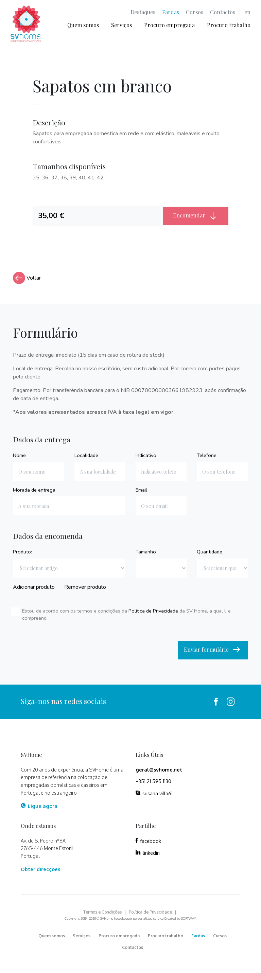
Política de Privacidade (153, 610)
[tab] (98, 216)
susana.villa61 (154, 793)
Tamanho (146, 551)
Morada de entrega (34, 489)
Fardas (170, 12)
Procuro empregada (169, 25)
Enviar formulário (213, 650)
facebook (148, 841)
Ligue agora (39, 806)
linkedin (148, 853)
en (247, 12)
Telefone (206, 455)
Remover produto (85, 587)
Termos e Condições (102, 912)
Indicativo (146, 455)
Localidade (86, 455)
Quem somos (83, 25)
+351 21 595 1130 (153, 781)
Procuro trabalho (228, 25)
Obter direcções (40, 869)
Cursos (194, 12)
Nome (19, 455)
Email (141, 489)
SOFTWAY (188, 918)
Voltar (27, 278)
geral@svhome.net (159, 769)
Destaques (142, 12)
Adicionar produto (34, 587)
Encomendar (196, 216)
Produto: (22, 551)
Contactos (222, 12)
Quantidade (209, 551)
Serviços (121, 25)
